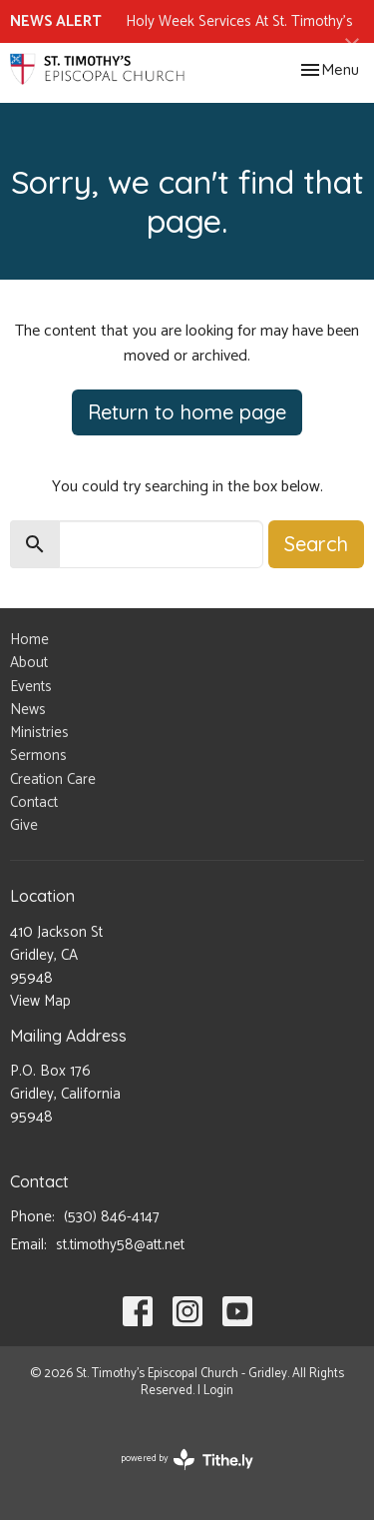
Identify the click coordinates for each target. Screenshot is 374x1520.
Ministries (39, 732)
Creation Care (53, 779)
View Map (40, 1001)
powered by (187, 1459)
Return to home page (187, 411)
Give (24, 825)
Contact (34, 802)
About (29, 662)
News (28, 709)
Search (316, 543)
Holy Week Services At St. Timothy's (239, 21)
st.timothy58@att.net (120, 1244)
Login (218, 1390)
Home (29, 639)
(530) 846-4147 (112, 1216)
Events (31, 686)
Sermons (38, 755)
